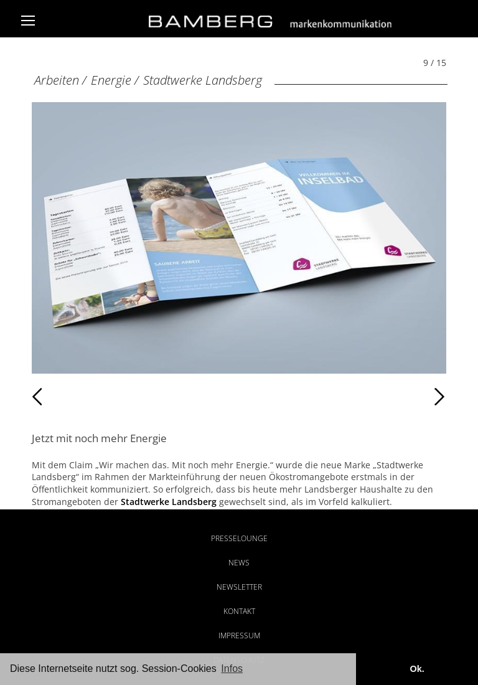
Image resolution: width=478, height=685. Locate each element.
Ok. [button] (417, 669)
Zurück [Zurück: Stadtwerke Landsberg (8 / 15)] (59, 396)
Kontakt (239, 611)
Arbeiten (56, 80)
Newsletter (239, 587)
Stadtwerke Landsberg (202, 80)
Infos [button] (232, 668)
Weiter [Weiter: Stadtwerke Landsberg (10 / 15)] (342, 396)
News (239, 562)
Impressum (239, 635)
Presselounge (239, 538)
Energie (111, 80)
